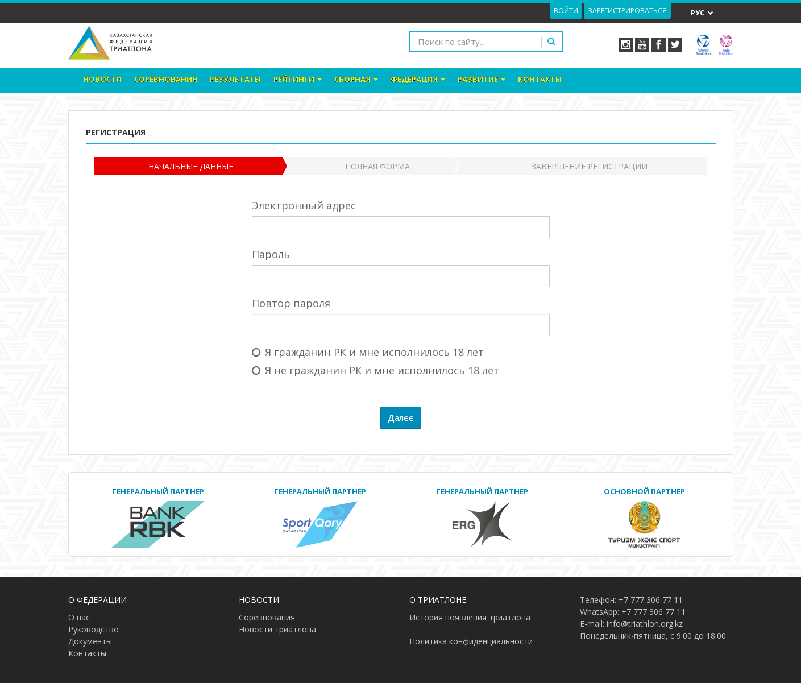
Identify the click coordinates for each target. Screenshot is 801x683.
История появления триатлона (469, 617)
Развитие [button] (481, 79)
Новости (102, 79)
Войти (566, 10)
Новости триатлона (277, 629)
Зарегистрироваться (627, 10)
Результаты (235, 79)
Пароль (271, 254)
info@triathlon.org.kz (645, 623)
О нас (79, 617)
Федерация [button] (418, 79)
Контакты (540, 79)
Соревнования (165, 79)
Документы (90, 641)
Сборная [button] (356, 79)
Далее (401, 417)
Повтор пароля (291, 303)
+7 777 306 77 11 (651, 599)
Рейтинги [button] (297, 79)
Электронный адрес (304, 205)
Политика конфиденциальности (471, 641)
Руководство (93, 629)
